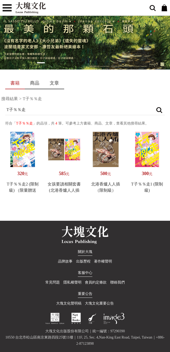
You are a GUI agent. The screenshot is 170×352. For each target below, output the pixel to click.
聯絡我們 (117, 282)
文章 (54, 83)
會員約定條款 (96, 282)
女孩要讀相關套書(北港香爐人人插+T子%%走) (64, 190)
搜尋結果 (9, 98)
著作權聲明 (103, 261)
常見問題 (52, 282)
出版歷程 (83, 261)
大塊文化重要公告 (99, 303)
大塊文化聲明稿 (69, 303)
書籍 (15, 83)
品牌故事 (65, 261)
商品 (34, 83)
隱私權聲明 (72, 282)
